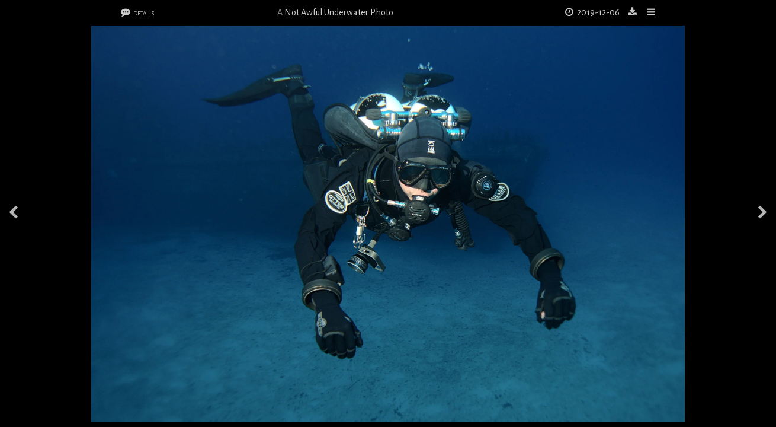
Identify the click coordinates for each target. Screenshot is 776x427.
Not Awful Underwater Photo (338, 12)
